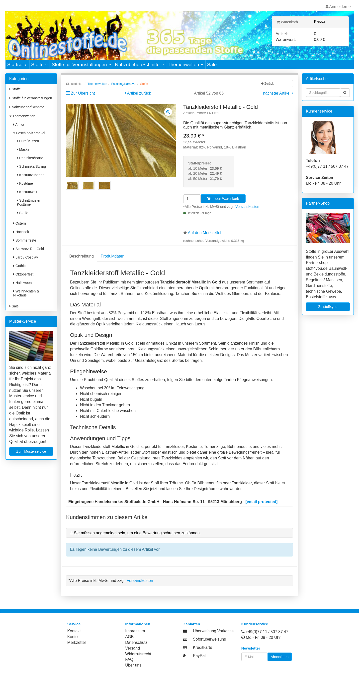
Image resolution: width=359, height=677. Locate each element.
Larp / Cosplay (25, 257)
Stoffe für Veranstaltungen (81, 64)
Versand (132, 648)
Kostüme (25, 183)
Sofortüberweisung (209, 639)
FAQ (129, 659)
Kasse (319, 21)
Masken (24, 149)
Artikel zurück (139, 93)
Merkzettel (76, 642)
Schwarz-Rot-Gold (28, 249)
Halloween (22, 283)
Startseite (17, 64)
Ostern (19, 223)
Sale (212, 64)
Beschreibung (81, 256)
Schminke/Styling (31, 166)
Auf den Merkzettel (204, 233)
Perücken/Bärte (30, 158)
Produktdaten (112, 256)
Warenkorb (287, 22)
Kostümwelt (27, 192)
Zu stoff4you (328, 307)
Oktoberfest (23, 274)
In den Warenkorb (223, 199)
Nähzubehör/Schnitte (139, 64)
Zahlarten (191, 624)
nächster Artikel (277, 93)
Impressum (135, 631)
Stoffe (39, 64)
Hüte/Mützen (28, 141)
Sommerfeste (24, 240)
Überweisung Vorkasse (213, 631)
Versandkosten (247, 207)
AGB (129, 637)
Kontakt (74, 631)
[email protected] (261, 502)
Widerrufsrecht (138, 654)
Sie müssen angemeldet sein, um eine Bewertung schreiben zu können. (137, 533)
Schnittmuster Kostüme (28, 202)
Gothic (19, 266)
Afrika (18, 125)
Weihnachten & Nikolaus (26, 293)
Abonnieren (280, 657)
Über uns (133, 665)
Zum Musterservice (31, 451)
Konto (72, 637)
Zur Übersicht (83, 93)
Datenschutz (136, 642)
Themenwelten (185, 64)
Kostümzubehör (30, 175)
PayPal (199, 656)
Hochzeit (21, 232)
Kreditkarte (202, 647)
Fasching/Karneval (29, 133)
